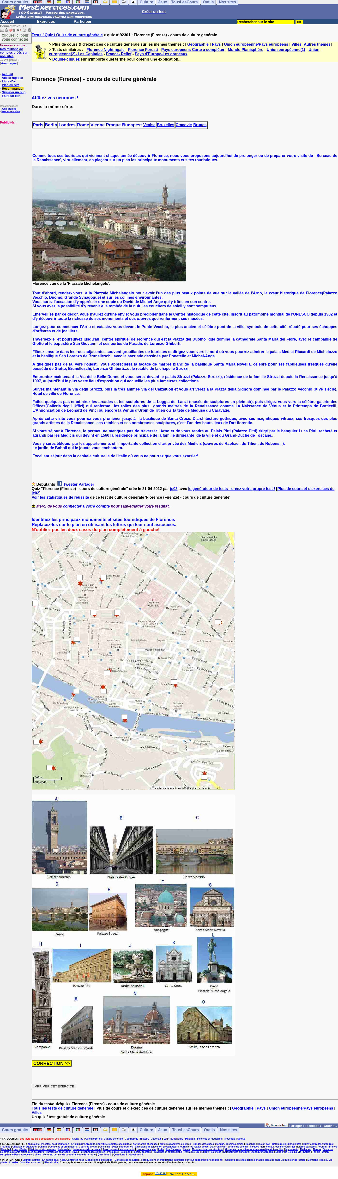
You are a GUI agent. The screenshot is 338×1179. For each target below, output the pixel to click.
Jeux (162, 1130)
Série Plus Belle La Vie (288, 1152)
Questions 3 (136, 1154)
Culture (146, 1130)
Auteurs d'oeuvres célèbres (175, 1144)
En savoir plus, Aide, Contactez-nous (63, 1160)
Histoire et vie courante (42, 1149)
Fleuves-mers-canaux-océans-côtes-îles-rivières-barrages (283, 1146)
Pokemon (125, 1152)
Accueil (7, 21)
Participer (82, 21)
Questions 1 (104, 1154)
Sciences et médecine (209, 1138)
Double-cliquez (66, 59)
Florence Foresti (143, 50)
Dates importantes (122, 1146)
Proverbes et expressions (167, 1152)
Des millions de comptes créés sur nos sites (14, 50)
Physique (112, 1152)
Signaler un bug (13, 92)
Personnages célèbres (92, 1152)
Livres (186, 1149)
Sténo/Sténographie (262, 1152)
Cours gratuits (15, 1130)
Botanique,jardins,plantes (286, 1144)
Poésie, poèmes (142, 1152)
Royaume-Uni (191, 1152)
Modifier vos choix (31, 1162)
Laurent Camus (31, 1160)
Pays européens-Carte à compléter (192, 50)
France (333, 1146)
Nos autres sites (10, 111)
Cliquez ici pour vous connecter (15, 37)
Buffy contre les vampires (318, 1144)
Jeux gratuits (8, 108)
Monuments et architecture (207, 1149)
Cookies (13, 1162)
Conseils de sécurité (126, 1160)
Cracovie (184, 125)
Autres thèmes (317, 44)
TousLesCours (185, 1130)
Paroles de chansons (58, 1152)
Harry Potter (20, 1149)
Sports (241, 1138)
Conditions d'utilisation (99, 1160)
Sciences (216, 1152)
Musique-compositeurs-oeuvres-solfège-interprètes (254, 1149)
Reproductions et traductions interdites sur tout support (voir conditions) (181, 1160)
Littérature (177, 1138)
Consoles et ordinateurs (63, 1146)
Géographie (198, 44)
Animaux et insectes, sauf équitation (48, 1144)
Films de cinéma (238, 1146)
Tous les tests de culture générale (62, 1108)
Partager (86, 484)
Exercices (46, 21)
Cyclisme (104, 1146)
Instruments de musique (87, 1149)
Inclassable (64, 1149)
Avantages (9, 63)
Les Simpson (173, 1149)
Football (322, 1146)
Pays (216, 44)
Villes (296, 44)
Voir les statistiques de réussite (60, 497)
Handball (6, 1149)
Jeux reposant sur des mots (119, 1149)
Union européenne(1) (286, 50)
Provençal (229, 1138)
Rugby (205, 1152)
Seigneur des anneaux (236, 1152)
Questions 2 (120, 1154)
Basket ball (263, 1144)
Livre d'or (9, 81)
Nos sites (228, 1130)
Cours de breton (88, 1146)
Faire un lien (11, 96)
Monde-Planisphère (245, 50)
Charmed (5, 1146)
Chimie (43, 1146)
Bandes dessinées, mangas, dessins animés (218, 1144)
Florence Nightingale (106, 50)
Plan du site (10, 85)
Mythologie (291, 1149)
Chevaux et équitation (24, 1146)
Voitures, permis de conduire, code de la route (69, 1154)
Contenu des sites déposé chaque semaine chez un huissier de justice (265, 1160)
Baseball (250, 1144)
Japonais (156, 1138)
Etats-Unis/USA (218, 1146)
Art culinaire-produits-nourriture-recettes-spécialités (101, 1144)
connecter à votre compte (86, 506)
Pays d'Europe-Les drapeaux (161, 54)
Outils (209, 1130)
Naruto (317, 1149)
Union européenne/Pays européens (256, 44)
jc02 (173, 489)
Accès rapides (12, 78)
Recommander (13, 88)
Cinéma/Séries (93, 1138)
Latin (166, 1138)
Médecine (305, 1149)
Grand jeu (77, 1138)
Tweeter (70, 484)
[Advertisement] (14, 148)
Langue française (146, 1149)
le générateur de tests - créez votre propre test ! (231, 489)
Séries (306, 1152)
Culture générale (113, 1138)
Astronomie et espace (145, 1144)
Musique (190, 1138)
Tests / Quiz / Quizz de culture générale (67, 35)
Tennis (316, 1152)
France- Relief (118, 54)
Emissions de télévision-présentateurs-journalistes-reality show (171, 1146)
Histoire (144, 1138)
